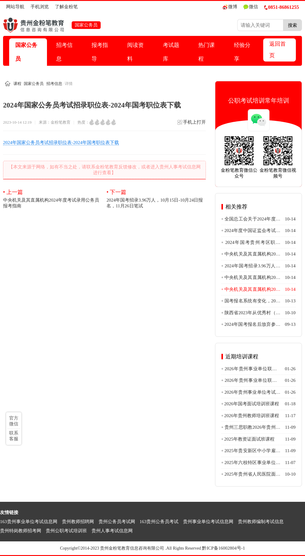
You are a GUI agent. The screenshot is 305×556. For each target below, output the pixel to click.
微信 (250, 6)
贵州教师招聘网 (78, 521)
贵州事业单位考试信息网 (208, 521)
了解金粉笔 (66, 6)
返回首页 (277, 49)
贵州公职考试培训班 (66, 530)
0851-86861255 (281, 7)
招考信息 (64, 52)
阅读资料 (135, 52)
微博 (230, 6)
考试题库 (171, 52)
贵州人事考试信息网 (112, 530)
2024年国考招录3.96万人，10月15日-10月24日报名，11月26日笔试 (156, 198)
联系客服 (13, 436)
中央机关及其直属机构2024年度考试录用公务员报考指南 (52, 198)
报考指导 (100, 52)
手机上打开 (191, 124)
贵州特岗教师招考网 (20, 530)
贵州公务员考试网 (117, 521)
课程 (17, 83)
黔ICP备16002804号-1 (223, 548)
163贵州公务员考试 (159, 521)
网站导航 (15, 6)
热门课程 (206, 52)
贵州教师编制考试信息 (261, 521)
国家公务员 (26, 52)
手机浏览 (39, 6)
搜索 (292, 25)
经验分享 (242, 52)
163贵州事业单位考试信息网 (28, 521)
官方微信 (13, 421)
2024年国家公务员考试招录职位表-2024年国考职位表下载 (61, 142)
